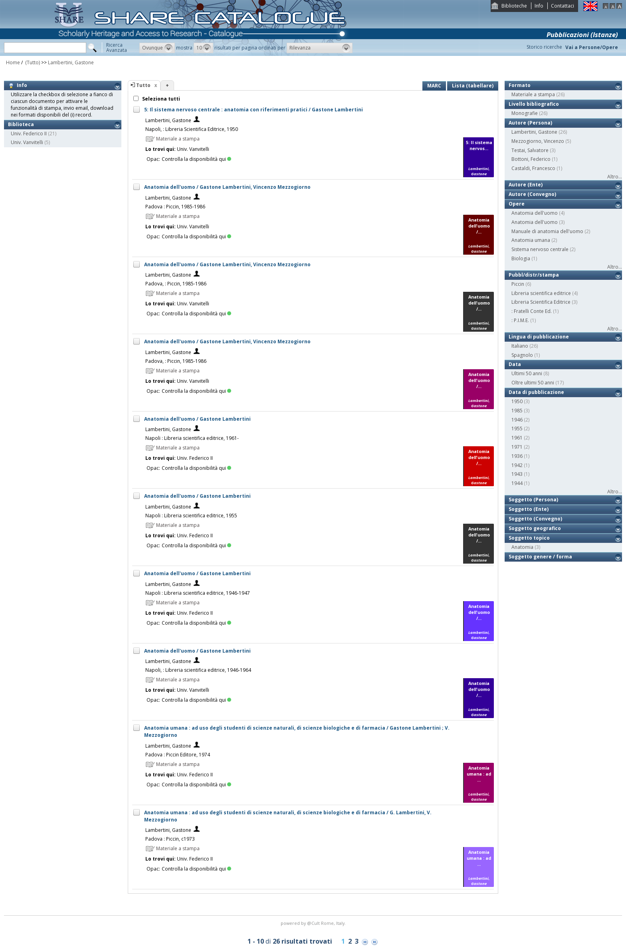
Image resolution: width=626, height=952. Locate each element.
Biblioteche (514, 5)
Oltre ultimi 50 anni (532, 382)
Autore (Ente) (526, 184)
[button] (157, 48)
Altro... (614, 176)
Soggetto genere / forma (540, 556)
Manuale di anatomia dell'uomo (547, 231)
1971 (517, 446)
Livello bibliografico (534, 104)
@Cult (314, 923)
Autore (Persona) (530, 122)
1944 (517, 483)
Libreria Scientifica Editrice (541, 302)
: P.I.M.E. (520, 320)
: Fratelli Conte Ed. (531, 311)
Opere (517, 203)
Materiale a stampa (533, 94)
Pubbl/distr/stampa (534, 274)
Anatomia (522, 547)
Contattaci (562, 5)
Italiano (519, 345)
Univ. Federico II (29, 133)
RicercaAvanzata (116, 47)
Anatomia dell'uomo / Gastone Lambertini (197, 419)
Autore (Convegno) (532, 194)
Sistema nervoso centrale (540, 249)
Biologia (520, 258)
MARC (434, 85)
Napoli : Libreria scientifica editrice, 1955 (191, 515)
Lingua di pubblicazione (539, 336)
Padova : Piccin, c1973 (170, 838)
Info (539, 5)
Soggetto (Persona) (533, 499)
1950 (517, 401)
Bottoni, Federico (531, 159)
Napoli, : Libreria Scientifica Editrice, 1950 (191, 129)
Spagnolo (522, 355)
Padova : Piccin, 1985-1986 (175, 206)
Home (13, 62)
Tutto (143, 85)
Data (515, 364)
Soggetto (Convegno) (535, 518)
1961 (517, 437)
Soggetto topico (529, 537)
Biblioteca (21, 124)
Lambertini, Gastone (71, 62)
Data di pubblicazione (536, 392)
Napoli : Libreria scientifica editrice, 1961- (192, 438)
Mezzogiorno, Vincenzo (537, 141)
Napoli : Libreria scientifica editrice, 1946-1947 (197, 593)
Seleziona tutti (160, 98)
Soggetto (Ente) (529, 509)
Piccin (517, 284)
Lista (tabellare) (472, 85)
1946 (517, 419)
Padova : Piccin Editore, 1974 (177, 754)
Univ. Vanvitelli (27, 142)
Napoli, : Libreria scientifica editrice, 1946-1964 (198, 670)
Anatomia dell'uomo (534, 213)
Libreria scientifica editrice (541, 293)
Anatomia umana (530, 240)
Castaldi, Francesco (533, 168)
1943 (517, 474)
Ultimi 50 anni (526, 373)
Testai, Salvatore (530, 150)
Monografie (524, 113)
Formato (520, 85)
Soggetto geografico (535, 528)
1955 (517, 428)
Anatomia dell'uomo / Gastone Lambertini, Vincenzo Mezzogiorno (227, 187)
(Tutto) (32, 62)
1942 (517, 465)
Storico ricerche (544, 47)
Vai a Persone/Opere (591, 47)
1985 (517, 410)
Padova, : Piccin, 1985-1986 (175, 283)
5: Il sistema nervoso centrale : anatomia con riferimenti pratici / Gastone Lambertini (253, 109)
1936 (517, 456)
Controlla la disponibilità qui (196, 159)
